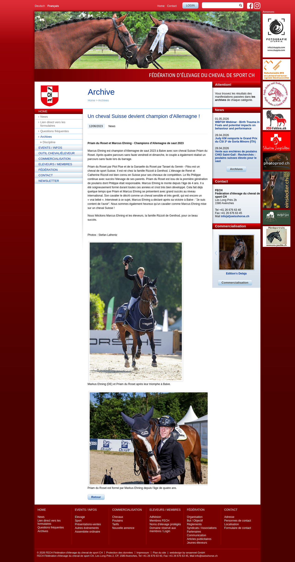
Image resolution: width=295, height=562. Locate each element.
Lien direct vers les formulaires (52, 123)
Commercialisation (54, 158)
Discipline (49, 142)
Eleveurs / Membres (55, 164)
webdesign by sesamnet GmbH (187, 552)
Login (190, 5)
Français (53, 6)
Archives (103, 100)
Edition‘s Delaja (236, 273)
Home (161, 6)
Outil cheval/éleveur (56, 153)
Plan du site (159, 552)
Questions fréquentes (54, 131)
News (44, 116)
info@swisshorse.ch (206, 555)
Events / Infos (50, 147)
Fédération (48, 169)
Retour (96, 497)
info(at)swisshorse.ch (235, 216)
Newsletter (48, 181)
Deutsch (40, 6)
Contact (172, 6)
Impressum (143, 552)
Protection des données (119, 552)
